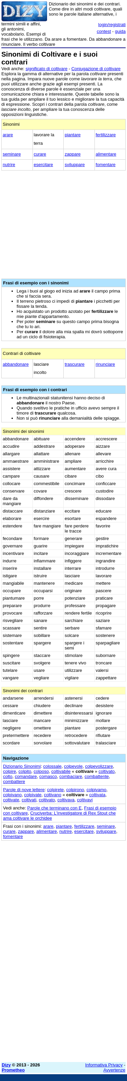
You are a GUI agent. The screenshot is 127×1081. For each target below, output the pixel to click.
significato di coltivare (47, 68)
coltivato (107, 771)
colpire (9, 771)
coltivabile (60, 771)
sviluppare (75, 164)
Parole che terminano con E (54, 807)
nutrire (9, 164)
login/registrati (112, 24)
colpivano (12, 794)
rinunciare (105, 364)
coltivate (11, 799)
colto (7, 776)
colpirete (55, 789)
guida (120, 31)
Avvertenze (114, 1070)
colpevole (73, 766)
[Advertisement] (63, 993)
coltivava (66, 799)
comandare (26, 776)
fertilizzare (106, 134)
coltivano (52, 794)
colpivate (32, 794)
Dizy (6, 1064)
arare (8, 134)
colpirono (75, 789)
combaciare (70, 776)
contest (104, 31)
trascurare (75, 364)
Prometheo (13, 1070)
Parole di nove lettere (24, 789)
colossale (52, 766)
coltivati (29, 799)
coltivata (97, 794)
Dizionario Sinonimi (22, 766)
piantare (73, 134)
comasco (48, 776)
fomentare (106, 164)
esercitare (43, 164)
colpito (25, 771)
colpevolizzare (99, 766)
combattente (97, 776)
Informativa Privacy (104, 1064)
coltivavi (84, 799)
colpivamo (96, 789)
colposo (41, 771)
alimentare (106, 154)
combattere (14, 781)
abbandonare (16, 364)
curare (40, 154)
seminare (12, 154)
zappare (73, 154)
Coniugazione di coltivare (96, 68)
